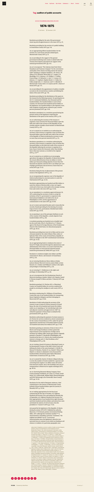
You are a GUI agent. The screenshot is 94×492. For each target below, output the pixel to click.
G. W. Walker (46, 440)
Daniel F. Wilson (44, 435)
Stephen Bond (49, 462)
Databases (65, 4)
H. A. (38, 443)
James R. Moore (39, 449)
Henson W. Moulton (35, 445)
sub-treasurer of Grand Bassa (37, 463)
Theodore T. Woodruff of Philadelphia (39, 468)
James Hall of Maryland (55, 448)
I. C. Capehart (43, 445)
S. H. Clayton (60, 459)
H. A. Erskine (42, 443)
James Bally (46, 448)
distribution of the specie (54, 435)
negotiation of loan (53, 453)
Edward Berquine (39, 437)
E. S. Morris (51, 436)
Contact (77, 4)
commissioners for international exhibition (48, 433)
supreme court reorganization (37, 465)
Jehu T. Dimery (47, 449)
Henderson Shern (58, 443)
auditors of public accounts (54, 429)
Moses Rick (52, 452)
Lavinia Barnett (40, 450)
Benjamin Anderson (35, 430)
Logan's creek (34, 452)
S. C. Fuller (48, 459)
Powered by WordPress (22, 488)
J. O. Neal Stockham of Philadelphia (43, 446)
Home (46, 4)
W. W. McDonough (38, 471)
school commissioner (46, 461)
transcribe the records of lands (55, 468)
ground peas (34, 443)
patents (48, 455)
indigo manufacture (55, 445)
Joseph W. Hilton (60, 449)
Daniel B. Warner (37, 435)
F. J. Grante (41, 439)
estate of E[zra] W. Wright (58, 437)
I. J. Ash (48, 445)
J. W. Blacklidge (60, 446)
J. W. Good (33, 448)
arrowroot (45, 429)
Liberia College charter (59, 450)
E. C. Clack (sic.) (45, 436)
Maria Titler (47, 452)
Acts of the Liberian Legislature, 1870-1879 (47, 22)
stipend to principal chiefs (58, 462)
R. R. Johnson (38, 458)
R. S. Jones (43, 458)
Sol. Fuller (43, 462)
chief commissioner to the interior (51, 432)
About (72, 4)
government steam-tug (57, 442)
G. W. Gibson (40, 440)
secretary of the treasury (57, 461)
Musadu (37, 453)
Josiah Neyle (34, 450)
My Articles (58, 4)
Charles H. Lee (40, 432)
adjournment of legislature (37, 429)
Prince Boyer (39, 456)
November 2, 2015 (52, 32)
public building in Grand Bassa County (50, 456)
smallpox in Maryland (36, 462)
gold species (49, 442)
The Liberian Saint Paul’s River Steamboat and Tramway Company (49, 466)
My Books (52, 4)
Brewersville (34, 432)
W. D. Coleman (56, 469)
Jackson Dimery (39, 448)
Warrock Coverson (47, 471)
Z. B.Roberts (47, 472)
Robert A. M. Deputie (41, 459)
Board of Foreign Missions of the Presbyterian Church (52, 430)
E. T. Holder (57, 436)
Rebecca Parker (56, 458)
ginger (44, 442)
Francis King (34, 440)
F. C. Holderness (34, 439)
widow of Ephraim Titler (56, 471)
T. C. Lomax (59, 465)
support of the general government (52, 463)
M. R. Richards (41, 452)
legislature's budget (49, 450)
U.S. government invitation (47, 469)
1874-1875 (47, 27)
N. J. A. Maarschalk (44, 453)
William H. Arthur (35, 472)
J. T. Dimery (53, 446)
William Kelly (42, 472)
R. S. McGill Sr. (50, 458)
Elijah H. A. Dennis (48, 437)
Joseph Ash (53, 449)
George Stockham (53, 440)
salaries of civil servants (36, 461)
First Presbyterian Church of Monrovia (52, 439)
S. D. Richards (54, 459)
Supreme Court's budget (50, 465)
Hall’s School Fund (50, 443)
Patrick (42, 32)
